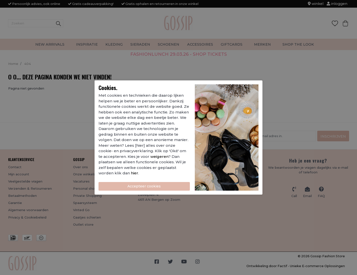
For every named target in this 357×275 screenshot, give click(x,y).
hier (134, 173)
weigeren (159, 156)
